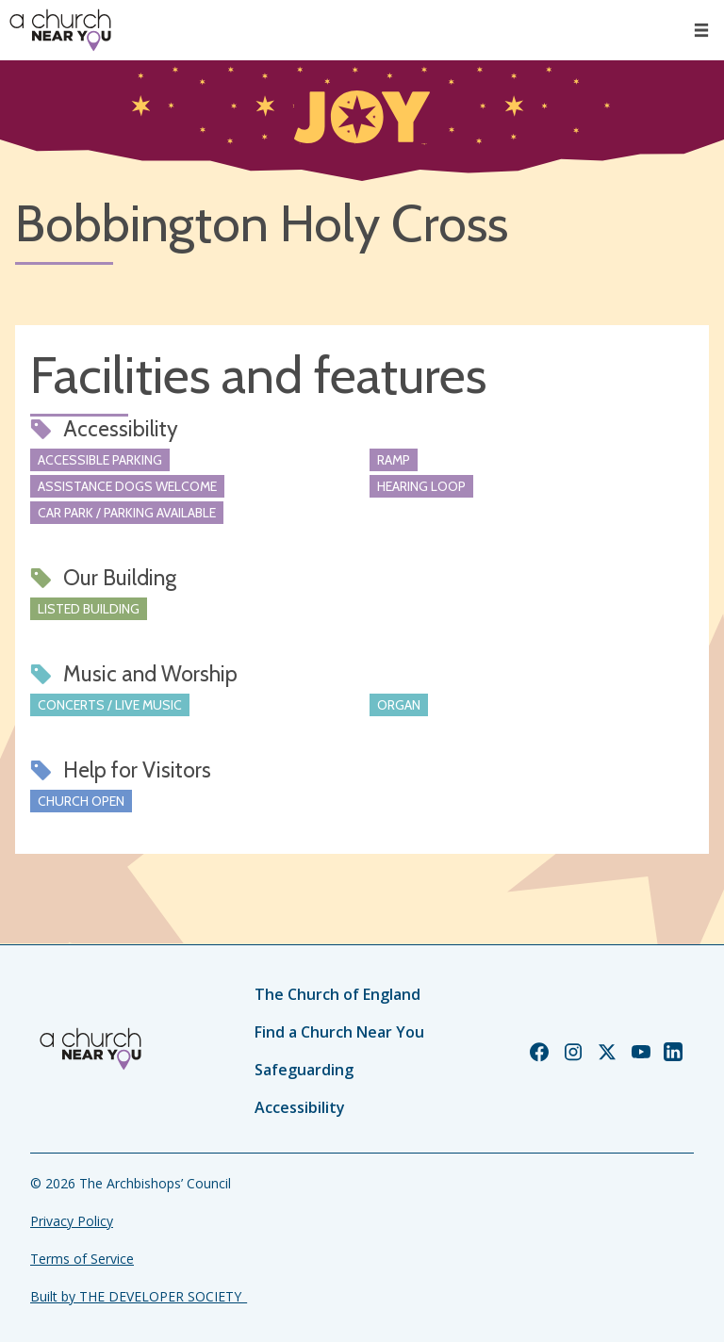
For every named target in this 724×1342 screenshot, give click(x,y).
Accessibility (300, 1107)
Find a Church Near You (339, 1032)
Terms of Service (82, 1259)
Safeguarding (304, 1069)
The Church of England (337, 994)
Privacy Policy (71, 1221)
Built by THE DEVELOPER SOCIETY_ (138, 1296)
